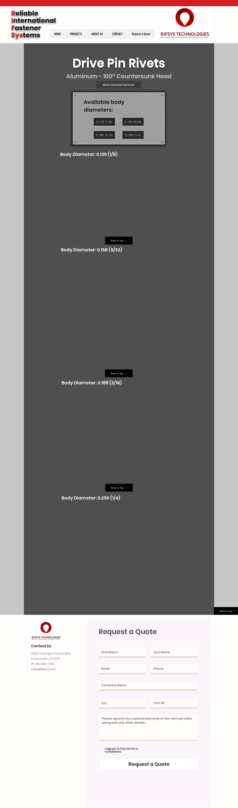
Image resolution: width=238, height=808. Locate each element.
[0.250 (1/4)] (133, 135)
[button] (76, 34)
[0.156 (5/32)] (133, 122)
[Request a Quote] (149, 764)
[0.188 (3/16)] (104, 135)
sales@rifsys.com (43, 669)
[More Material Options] (119, 85)
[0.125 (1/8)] (104, 122)
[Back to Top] (119, 240)
